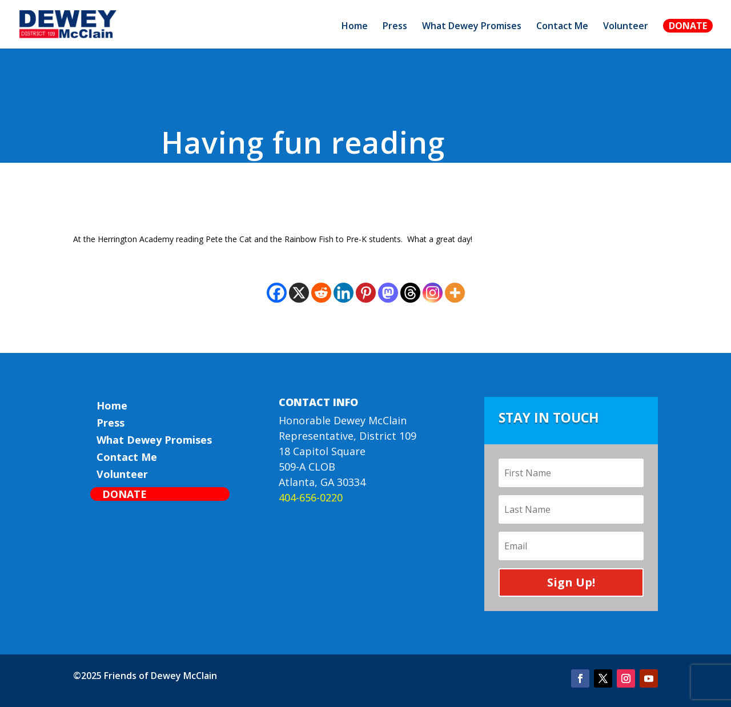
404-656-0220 (311, 497)
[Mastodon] (388, 293)
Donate (688, 25)
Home (355, 27)
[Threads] (410, 293)
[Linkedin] (344, 293)
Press (395, 27)
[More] (455, 293)
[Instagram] (433, 293)
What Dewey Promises (471, 27)
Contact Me (562, 27)
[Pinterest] (366, 293)
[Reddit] (321, 293)
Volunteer (625, 27)
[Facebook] (277, 293)
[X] (299, 293)
